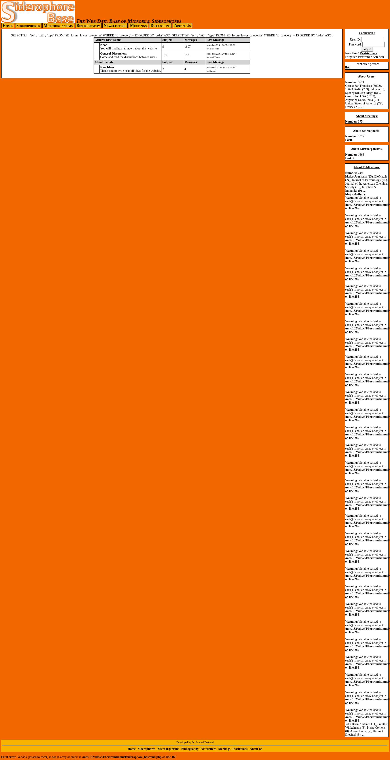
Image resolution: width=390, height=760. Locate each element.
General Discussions (113, 53)
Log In (367, 49)
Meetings (138, 25)
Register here (368, 53)
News (103, 45)
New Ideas (107, 67)
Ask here (378, 57)
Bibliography (88, 25)
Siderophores (28, 25)
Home (8, 25)
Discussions (160, 25)
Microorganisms (58, 25)
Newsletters (115, 25)
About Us (182, 25)
